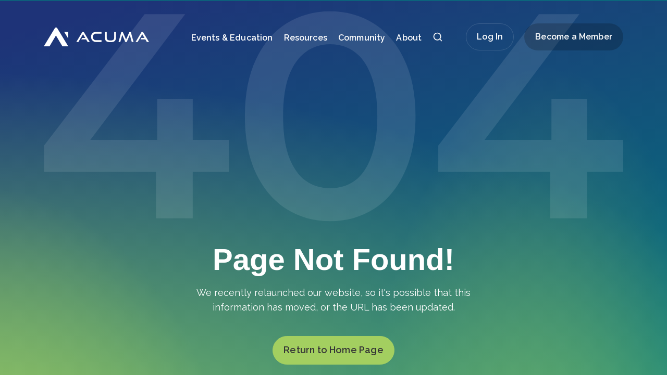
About (409, 38)
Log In (490, 37)
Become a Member (573, 37)
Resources (305, 38)
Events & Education (232, 38)
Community (361, 38)
